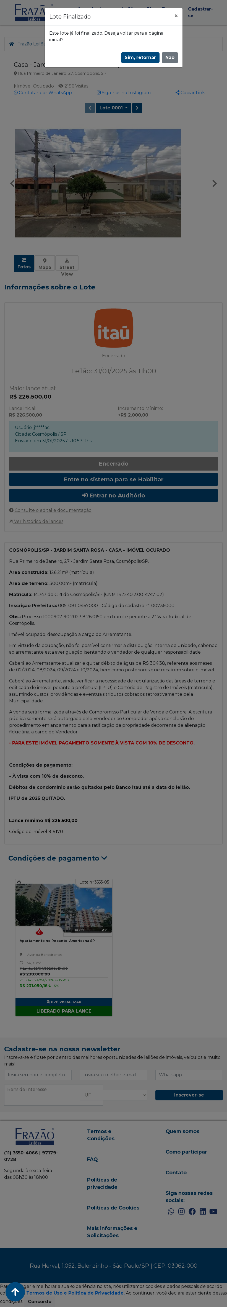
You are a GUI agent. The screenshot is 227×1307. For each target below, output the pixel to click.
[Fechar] (176, 16)
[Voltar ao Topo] (15, 1291)
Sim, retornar (140, 57)
